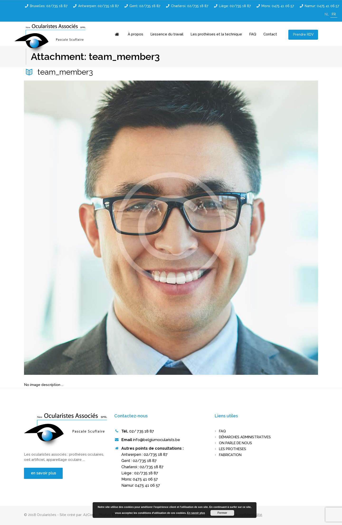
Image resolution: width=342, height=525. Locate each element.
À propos (135, 34)
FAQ (252, 34)
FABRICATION (231, 455)
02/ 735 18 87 (141, 431)
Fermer (222, 513)
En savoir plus (196, 512)
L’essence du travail (166, 34)
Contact (270, 34)
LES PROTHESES (233, 449)
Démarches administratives (247, 437)
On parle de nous (236, 443)
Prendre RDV (303, 34)
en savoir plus (44, 473)
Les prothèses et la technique (216, 34)
